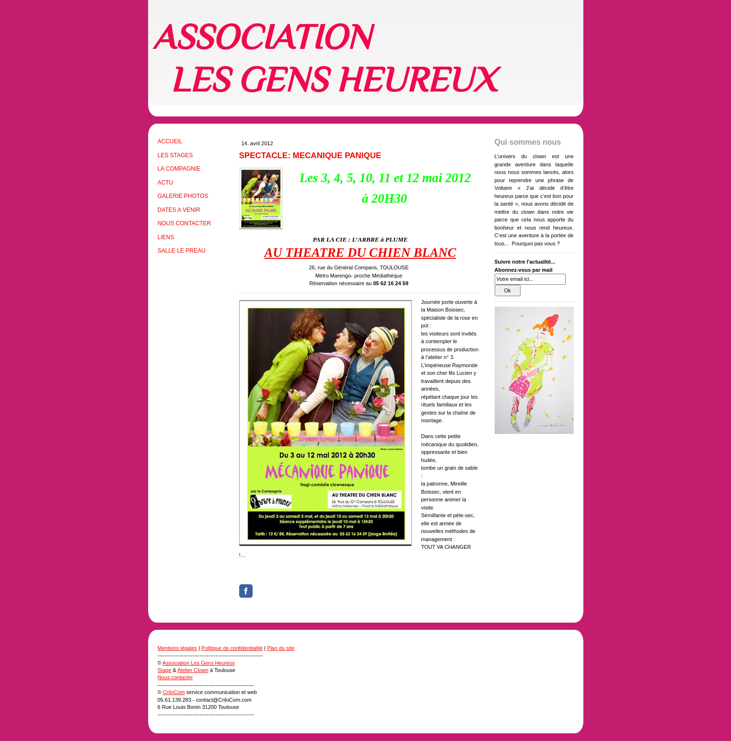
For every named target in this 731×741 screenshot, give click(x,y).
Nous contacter (175, 677)
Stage (165, 670)
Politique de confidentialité (232, 648)
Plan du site (280, 648)
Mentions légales (177, 648)
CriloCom (174, 692)
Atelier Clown (193, 670)
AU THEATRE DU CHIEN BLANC (360, 252)
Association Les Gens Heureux (198, 663)
